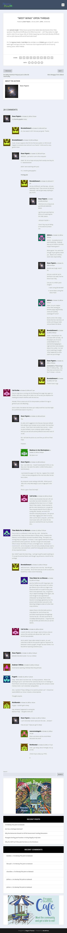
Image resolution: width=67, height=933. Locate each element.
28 (41, 21)
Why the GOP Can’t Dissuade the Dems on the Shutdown (21, 842)
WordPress (46, 930)
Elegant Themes (29, 930)
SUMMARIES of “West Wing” (55, 366)
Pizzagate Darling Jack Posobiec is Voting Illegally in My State (22, 837)
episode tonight (14, 30)
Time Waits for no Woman (21, 530)
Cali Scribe (15, 390)
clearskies (9, 871)
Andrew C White (17, 665)
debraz (49, 235)
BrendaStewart (26, 128)
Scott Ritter (25, 42)
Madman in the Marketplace (39, 450)
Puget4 (14, 677)
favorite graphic (18, 119)
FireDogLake (24, 175)
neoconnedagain (35, 731)
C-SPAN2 (41, 42)
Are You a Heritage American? (14, 829)
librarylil (8, 864)
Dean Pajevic (26, 21)
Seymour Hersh (16, 42)
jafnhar (8, 879)
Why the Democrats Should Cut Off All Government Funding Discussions (26, 833)
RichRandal (16, 702)
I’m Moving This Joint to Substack (14, 825)
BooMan (8, 856)
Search (5, 771)
